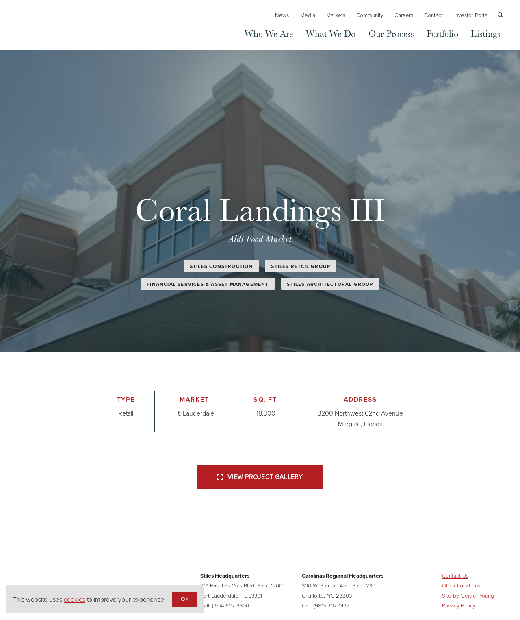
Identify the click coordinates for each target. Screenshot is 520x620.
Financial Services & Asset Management (208, 284)
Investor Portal (471, 15)
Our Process (391, 33)
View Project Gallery (260, 476)
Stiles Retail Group (300, 266)
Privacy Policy (459, 605)
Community (370, 15)
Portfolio (442, 33)
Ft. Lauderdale (194, 413)
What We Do (330, 33)
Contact (433, 15)
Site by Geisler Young (468, 595)
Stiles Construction (221, 266)
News (282, 15)
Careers (403, 15)
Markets (335, 15)
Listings (485, 33)
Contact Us (455, 575)
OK (184, 599)
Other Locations (461, 585)
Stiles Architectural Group (330, 284)
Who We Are (269, 33)
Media (307, 15)
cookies (74, 599)
